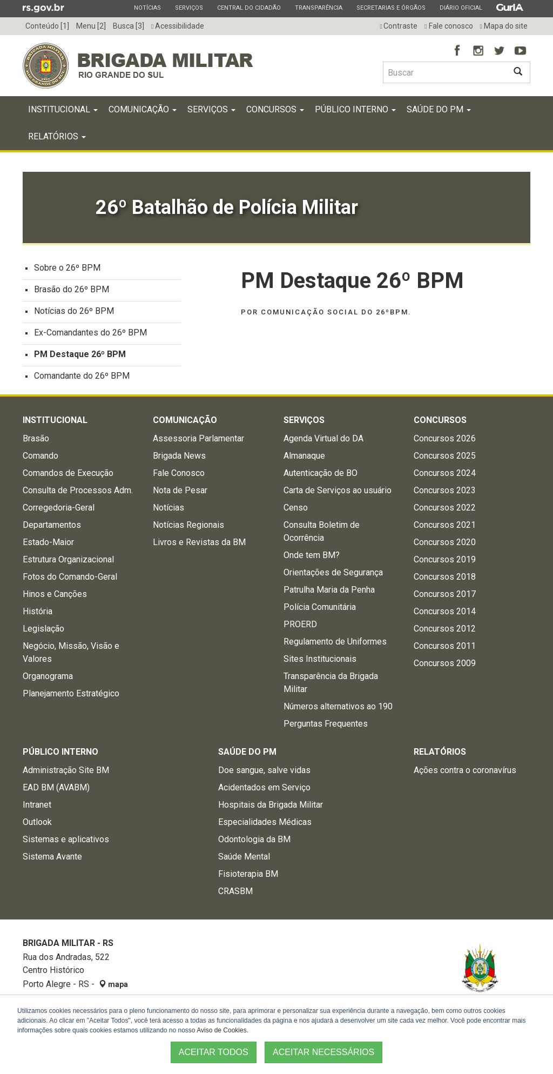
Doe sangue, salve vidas (264, 772)
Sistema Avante (52, 859)
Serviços (188, 7)
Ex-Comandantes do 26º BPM (90, 335)
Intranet (37, 807)
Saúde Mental (244, 859)
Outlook (37, 824)
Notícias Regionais (188, 527)
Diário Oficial (460, 7)
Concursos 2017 (445, 596)
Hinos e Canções (55, 596)
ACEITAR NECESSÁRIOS (323, 1052)
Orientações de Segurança (333, 574)
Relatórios (57, 138)
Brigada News (179, 458)
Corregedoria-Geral (59, 510)
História (37, 613)
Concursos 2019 (445, 561)
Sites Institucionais (320, 661)
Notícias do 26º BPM (74, 313)
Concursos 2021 (445, 527)
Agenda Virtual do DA (323, 440)
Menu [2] (91, 26)
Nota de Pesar (180, 492)
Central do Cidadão (249, 7)
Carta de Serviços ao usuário (338, 492)
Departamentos (52, 527)
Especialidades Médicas (265, 824)
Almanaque (304, 458)
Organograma (48, 678)
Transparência (318, 7)
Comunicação (143, 111)
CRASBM (235, 893)
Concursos (275, 111)
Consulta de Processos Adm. (78, 492)
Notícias (147, 7)
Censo (296, 510)
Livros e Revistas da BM (199, 544)
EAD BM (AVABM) (56, 789)
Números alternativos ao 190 (338, 708)
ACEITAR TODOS (213, 1052)
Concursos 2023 (445, 492)
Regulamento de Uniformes (335, 644)
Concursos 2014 (445, 613)
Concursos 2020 (445, 544)
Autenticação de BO (321, 475)
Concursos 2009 (445, 665)
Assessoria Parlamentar (198, 440)
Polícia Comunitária (320, 609)
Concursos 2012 (445, 631)
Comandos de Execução (68, 475)
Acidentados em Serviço (264, 789)
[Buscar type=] (444, 72)
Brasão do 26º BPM (71, 291)
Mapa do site (504, 26)
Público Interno (355, 111)
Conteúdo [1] (47, 26)
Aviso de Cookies (222, 1030)
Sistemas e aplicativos (66, 841)
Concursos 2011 (445, 648)
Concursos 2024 (445, 475)
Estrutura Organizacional (68, 561)
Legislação (43, 631)
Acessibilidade (177, 26)
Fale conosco (448, 26)
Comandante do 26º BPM (82, 378)
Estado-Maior (48, 544)
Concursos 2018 (445, 579)
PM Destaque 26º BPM (80, 356)
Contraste (398, 26)
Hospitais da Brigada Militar (270, 807)
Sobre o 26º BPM (67, 270)
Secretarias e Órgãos (391, 7)
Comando (40, 458)
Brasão (36, 440)
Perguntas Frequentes (326, 726)
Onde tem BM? (312, 557)
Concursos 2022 (445, 510)
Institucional (63, 111)
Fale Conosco (179, 475)
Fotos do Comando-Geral (70, 579)
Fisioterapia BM (248, 876)
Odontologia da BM (254, 841)
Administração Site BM (66, 772)
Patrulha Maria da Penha (329, 592)
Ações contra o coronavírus (465, 772)
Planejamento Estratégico (71, 695)
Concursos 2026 (445, 440)
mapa (113, 986)
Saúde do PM (439, 111)
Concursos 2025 (445, 458)
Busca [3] (128, 26)
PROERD (300, 626)
